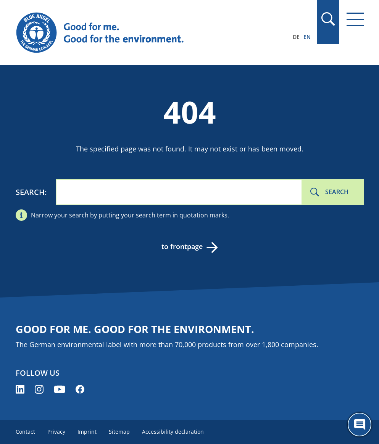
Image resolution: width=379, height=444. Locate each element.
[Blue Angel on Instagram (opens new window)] (39, 389)
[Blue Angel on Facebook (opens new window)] (80, 389)
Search (30, 192)
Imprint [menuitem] (87, 431)
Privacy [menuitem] (56, 431)
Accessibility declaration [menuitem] (173, 431)
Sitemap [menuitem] (119, 431)
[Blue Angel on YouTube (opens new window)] (59, 389)
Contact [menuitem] (25, 431)
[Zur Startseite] (137, 32)
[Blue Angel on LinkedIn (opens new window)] (20, 389)
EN (307, 36)
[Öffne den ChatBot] (359, 424)
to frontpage (182, 246)
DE (296, 36)
